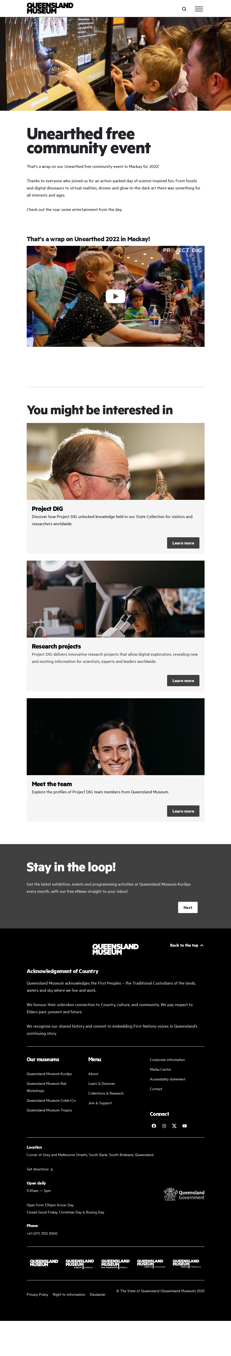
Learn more (183, 543)
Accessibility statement (167, 1078)
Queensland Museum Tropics (49, 1109)
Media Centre (160, 1069)
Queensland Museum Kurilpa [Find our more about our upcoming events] (49, 1073)
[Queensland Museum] (50, 9)
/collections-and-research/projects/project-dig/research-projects (116, 626)
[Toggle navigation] (199, 9)
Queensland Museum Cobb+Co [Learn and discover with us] (51, 1100)
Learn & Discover (101, 1083)
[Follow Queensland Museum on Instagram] (164, 1126)
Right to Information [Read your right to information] (69, 1294)
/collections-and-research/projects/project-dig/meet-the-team (116, 760)
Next (188, 907)
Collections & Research (106, 1092)
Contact (156, 1088)
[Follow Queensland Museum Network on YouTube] (184, 1126)
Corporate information (167, 1059)
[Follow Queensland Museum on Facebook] (154, 1126)
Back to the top (184, 945)
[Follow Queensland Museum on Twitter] (174, 1126)
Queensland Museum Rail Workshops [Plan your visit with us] (46, 1087)
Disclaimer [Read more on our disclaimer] (97, 1294)
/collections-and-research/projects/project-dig (116, 488)
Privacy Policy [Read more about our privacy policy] (37, 1294)
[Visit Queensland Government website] (184, 1194)
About (93, 1073)
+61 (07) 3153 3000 (42, 1233)
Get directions (38, 1168)
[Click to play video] (116, 296)
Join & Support (100, 1102)
